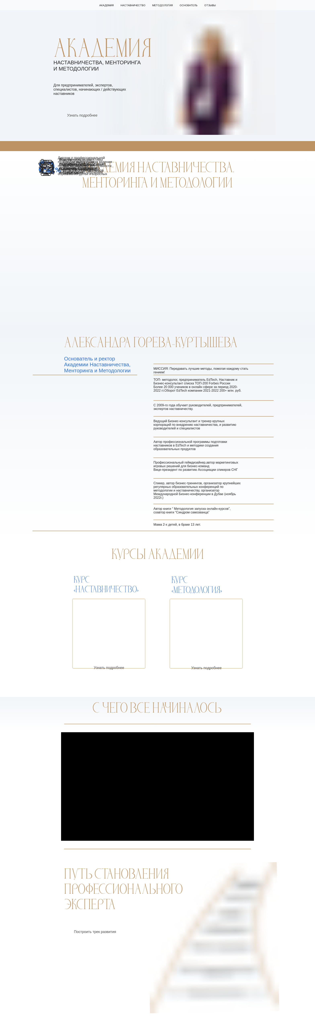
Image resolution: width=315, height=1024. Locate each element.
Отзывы (210, 5)
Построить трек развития (95, 932)
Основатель (188, 5)
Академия (106, 5)
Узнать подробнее (82, 115)
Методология (162, 5)
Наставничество (133, 5)
